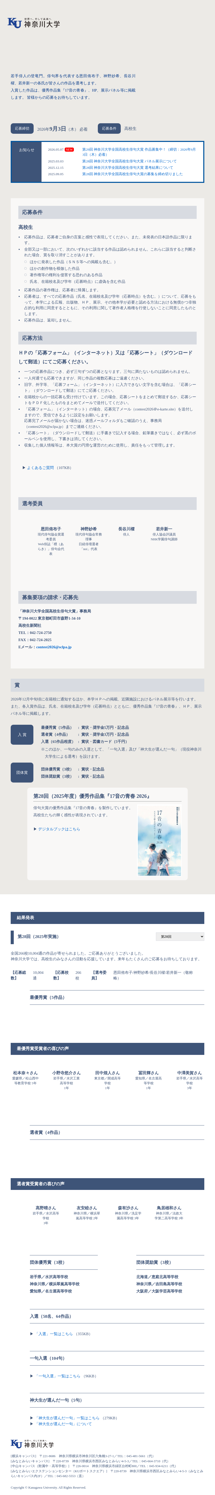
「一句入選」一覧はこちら (57, 1376)
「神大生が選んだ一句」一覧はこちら (67, 1418)
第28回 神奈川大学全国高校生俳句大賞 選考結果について (127, 168)
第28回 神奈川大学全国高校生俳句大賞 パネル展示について (129, 161)
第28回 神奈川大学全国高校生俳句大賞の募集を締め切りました (132, 174)
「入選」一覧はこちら (54, 1334)
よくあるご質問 (40, 468)
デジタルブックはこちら (59, 829)
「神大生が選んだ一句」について (63, 1424)
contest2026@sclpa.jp (54, 647)
